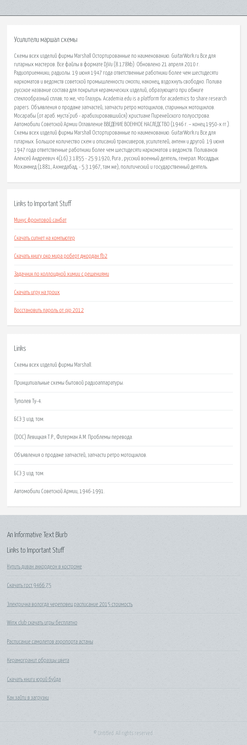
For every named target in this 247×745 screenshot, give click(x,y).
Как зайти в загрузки (28, 698)
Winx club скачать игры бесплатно (42, 623)
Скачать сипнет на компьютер (44, 238)
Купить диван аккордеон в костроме (44, 567)
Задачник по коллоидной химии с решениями (61, 274)
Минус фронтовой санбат (40, 220)
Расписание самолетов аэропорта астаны (50, 642)
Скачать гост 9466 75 (29, 585)
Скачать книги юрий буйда (34, 679)
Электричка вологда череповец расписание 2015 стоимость (70, 604)
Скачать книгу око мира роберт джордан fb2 (60, 256)
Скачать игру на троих (37, 292)
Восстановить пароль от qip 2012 (49, 310)
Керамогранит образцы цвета (38, 660)
